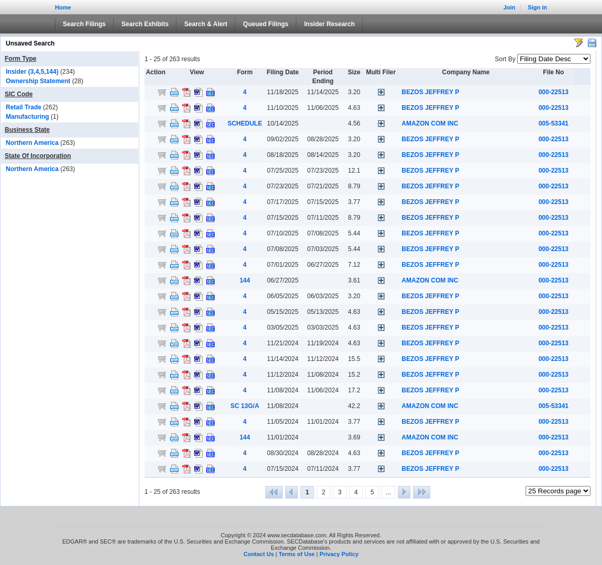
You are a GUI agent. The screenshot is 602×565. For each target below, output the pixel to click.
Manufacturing (27, 116)
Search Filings (84, 24)
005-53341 (553, 123)
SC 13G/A (244, 406)
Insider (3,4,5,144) (32, 71)
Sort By (505, 59)
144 (245, 280)
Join (510, 7)
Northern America (32, 142)
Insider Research (329, 24)
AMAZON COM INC (430, 123)
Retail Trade (23, 107)
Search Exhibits (145, 24)
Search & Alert (205, 24)
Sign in (537, 7)
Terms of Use (296, 554)
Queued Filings (265, 24)
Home (63, 7)
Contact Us (258, 554)
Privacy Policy (339, 554)
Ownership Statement (38, 81)
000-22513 (553, 92)
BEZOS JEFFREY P (430, 92)
